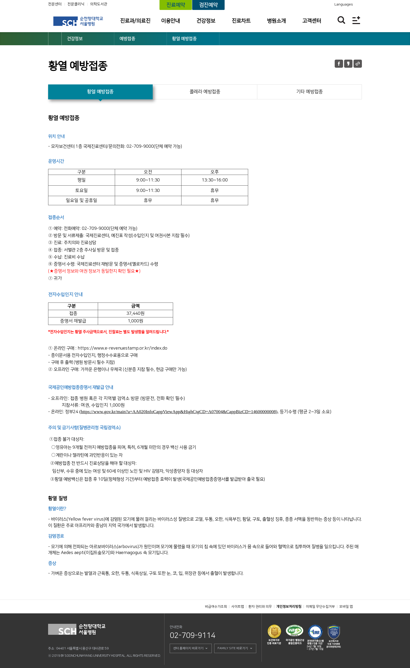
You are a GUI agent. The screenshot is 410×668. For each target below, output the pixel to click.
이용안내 (170, 21)
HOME (54, 38)
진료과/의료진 (135, 21)
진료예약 (175, 5)
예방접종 (127, 38)
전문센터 (55, 4)
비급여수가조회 (216, 606)
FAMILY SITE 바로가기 (233, 648)
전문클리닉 (75, 4)
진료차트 (241, 21)
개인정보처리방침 (288, 606)
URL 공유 (358, 64)
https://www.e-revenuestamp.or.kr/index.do (122, 348)
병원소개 (276, 21)
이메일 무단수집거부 (320, 606)
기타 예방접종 (309, 91)
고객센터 (311, 21)
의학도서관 (98, 4)
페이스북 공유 (339, 64)
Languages (343, 4)
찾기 (341, 20)
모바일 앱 (346, 606)
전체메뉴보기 (356, 20)
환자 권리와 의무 (260, 606)
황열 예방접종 (184, 38)
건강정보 (205, 21)
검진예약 (208, 5)
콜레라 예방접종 (205, 91)
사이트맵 (237, 606)
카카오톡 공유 (348, 64)
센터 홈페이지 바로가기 (188, 648)
